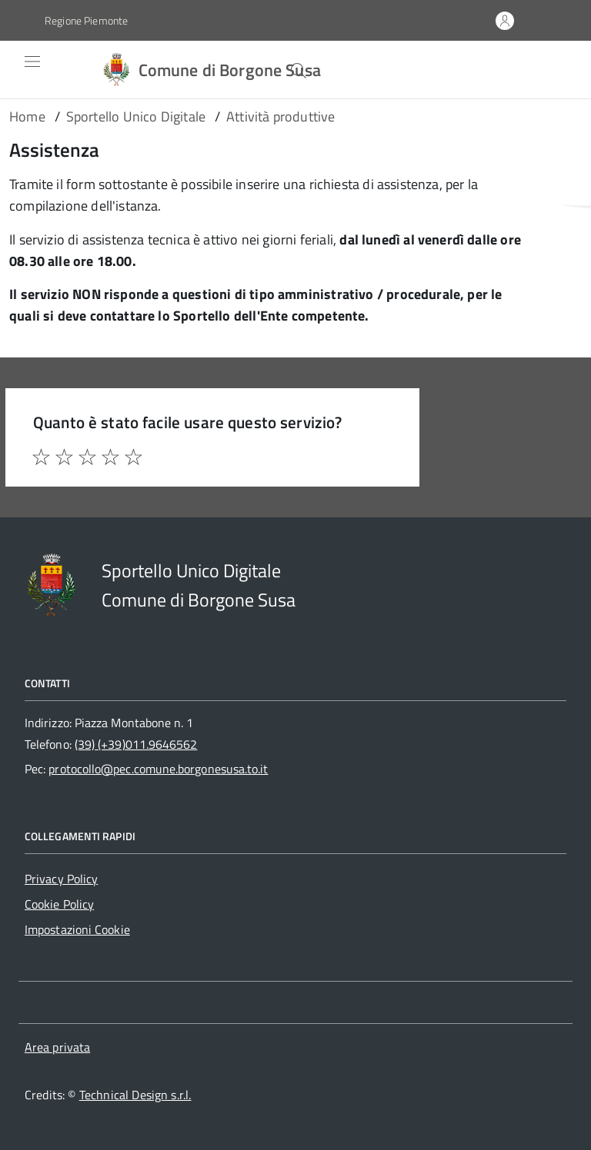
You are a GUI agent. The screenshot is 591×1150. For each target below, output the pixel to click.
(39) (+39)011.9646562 (136, 744)
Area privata (57, 1047)
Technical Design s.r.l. (135, 1094)
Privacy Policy (61, 878)
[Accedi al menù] (21, 69)
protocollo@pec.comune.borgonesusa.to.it (158, 768)
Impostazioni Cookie (77, 929)
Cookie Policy (59, 904)
